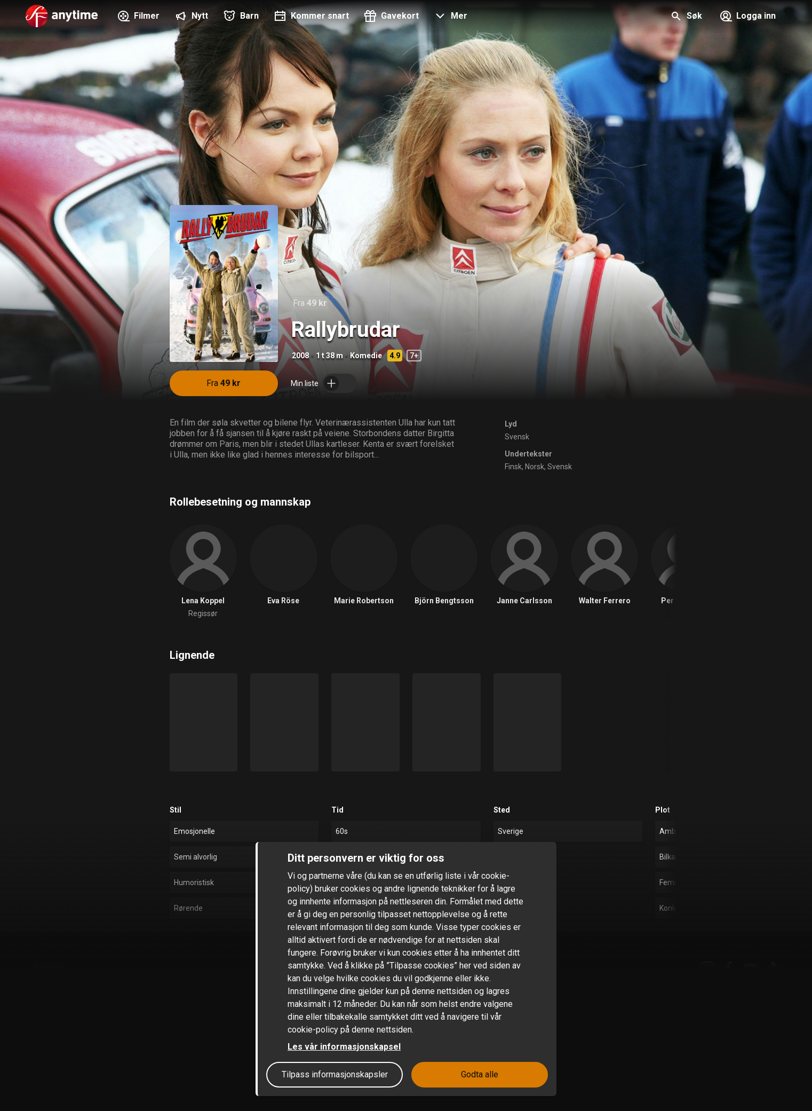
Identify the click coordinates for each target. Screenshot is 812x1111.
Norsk (534, 466)
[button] (449, 17)
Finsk (513, 466)
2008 (300, 355)
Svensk (517, 436)
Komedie (366, 355)
